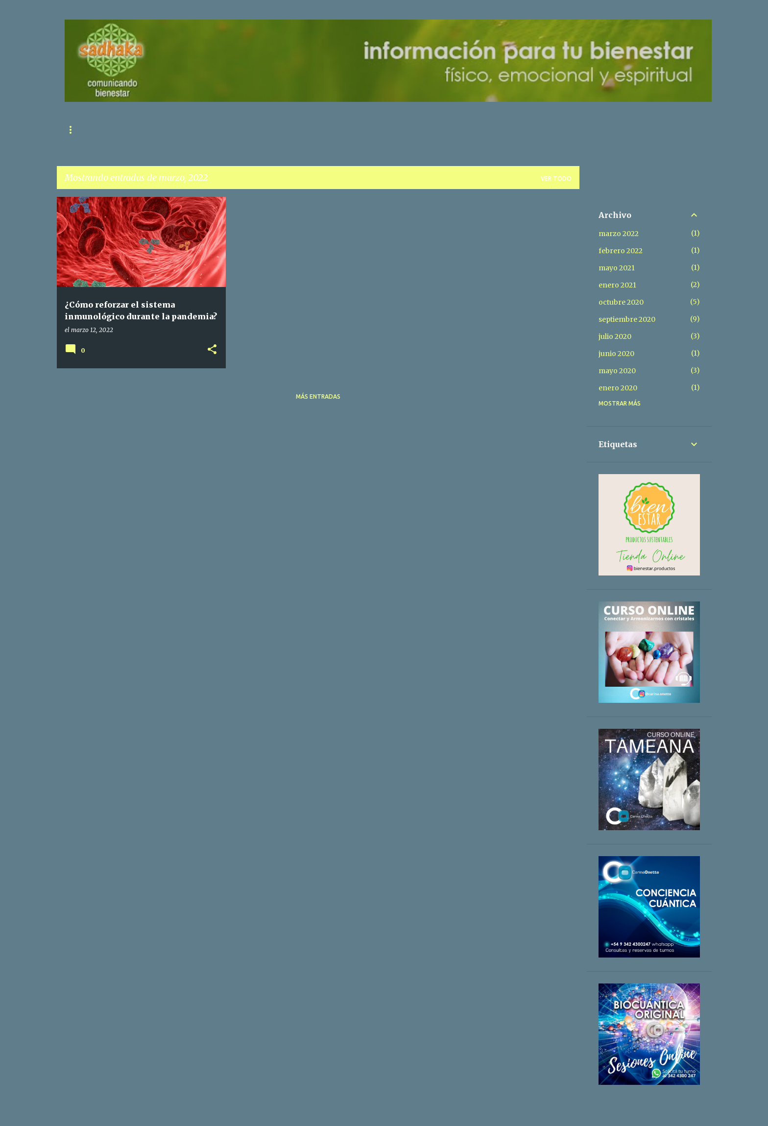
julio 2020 (615, 336)
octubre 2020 (621, 302)
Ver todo (556, 178)
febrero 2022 (621, 250)
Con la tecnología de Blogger (384, 1112)
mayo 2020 (617, 370)
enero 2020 (618, 387)
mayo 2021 (617, 268)
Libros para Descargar (314, 129)
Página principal (92, 129)
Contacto (159, 129)
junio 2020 (616, 353)
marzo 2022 (619, 233)
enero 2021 (617, 285)
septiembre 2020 (627, 319)
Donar (386, 129)
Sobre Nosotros (226, 129)
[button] (212, 350)
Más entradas (318, 396)
